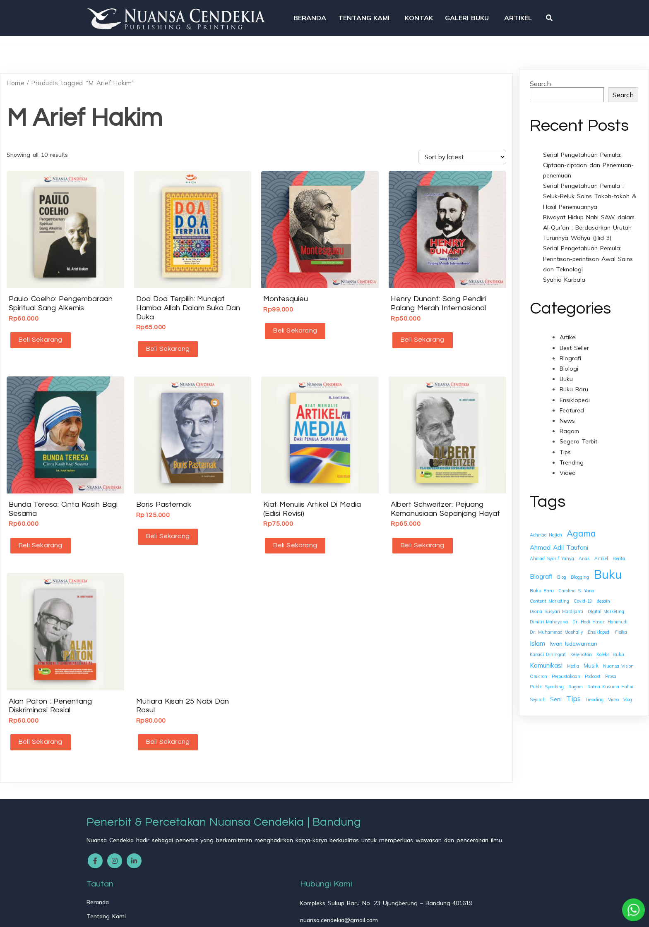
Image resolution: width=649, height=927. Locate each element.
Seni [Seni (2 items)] (556, 692)
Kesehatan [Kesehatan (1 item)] (581, 648)
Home (15, 76)
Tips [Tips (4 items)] (573, 691)
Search (540, 77)
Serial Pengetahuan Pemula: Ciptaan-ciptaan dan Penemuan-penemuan (588, 158)
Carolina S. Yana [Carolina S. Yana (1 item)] (576, 584)
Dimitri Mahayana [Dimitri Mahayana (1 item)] (549, 615)
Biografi (570, 351)
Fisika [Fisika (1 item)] (621, 626)
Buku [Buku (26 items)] (608, 567)
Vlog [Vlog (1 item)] (627, 693)
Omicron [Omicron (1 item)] (538, 670)
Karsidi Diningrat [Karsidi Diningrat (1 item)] (548, 648)
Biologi (569, 362)
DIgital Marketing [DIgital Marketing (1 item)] (606, 605)
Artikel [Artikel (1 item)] (601, 552)
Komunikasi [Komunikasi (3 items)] (546, 658)
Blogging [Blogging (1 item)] (580, 570)
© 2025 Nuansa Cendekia (126, 915)
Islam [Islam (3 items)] (537, 636)
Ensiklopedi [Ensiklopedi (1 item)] (599, 626)
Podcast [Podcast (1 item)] (593, 670)
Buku (566, 372)
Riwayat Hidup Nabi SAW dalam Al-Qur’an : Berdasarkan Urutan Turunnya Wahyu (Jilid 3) (589, 221)
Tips (565, 445)
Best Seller (574, 341)
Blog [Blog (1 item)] (561, 570)
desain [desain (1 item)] (603, 594)
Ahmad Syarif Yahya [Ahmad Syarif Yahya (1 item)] (552, 552)
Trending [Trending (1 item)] (594, 693)
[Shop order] (462, 150)
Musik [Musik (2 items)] (591, 658)
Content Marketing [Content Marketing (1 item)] (549, 594)
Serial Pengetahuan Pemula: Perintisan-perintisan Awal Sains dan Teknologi (588, 252)
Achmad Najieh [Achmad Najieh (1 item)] (546, 529)
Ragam (569, 424)
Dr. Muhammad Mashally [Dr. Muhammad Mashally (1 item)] (556, 626)
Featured (572, 403)
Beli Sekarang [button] (39, 333)
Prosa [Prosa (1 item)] (610, 670)
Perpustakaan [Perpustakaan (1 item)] (566, 670)
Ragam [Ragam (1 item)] (575, 680)
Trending (572, 456)
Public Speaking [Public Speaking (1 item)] (547, 680)
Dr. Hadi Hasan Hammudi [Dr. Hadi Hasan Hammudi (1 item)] (599, 615)
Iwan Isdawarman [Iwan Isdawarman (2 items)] (573, 636)
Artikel (568, 331)
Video (568, 466)
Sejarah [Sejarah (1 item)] (538, 693)
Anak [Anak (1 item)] (584, 552)
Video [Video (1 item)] (613, 693)
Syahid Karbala (564, 273)
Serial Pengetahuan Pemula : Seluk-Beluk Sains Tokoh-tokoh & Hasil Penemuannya (589, 189)
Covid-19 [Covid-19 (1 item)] (583, 594)
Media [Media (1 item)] (573, 659)
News (567, 414)
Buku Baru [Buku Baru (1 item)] (542, 584)
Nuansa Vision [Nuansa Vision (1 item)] (618, 659)
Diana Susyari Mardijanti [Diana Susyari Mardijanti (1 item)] (556, 605)
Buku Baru (574, 383)
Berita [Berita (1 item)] (619, 552)
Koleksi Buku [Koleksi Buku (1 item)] (610, 648)
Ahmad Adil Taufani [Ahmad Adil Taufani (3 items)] (559, 541)
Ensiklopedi (575, 393)
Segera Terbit (578, 434)
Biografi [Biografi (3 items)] (541, 569)
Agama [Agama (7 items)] (581, 527)
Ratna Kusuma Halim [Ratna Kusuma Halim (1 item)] (610, 680)
